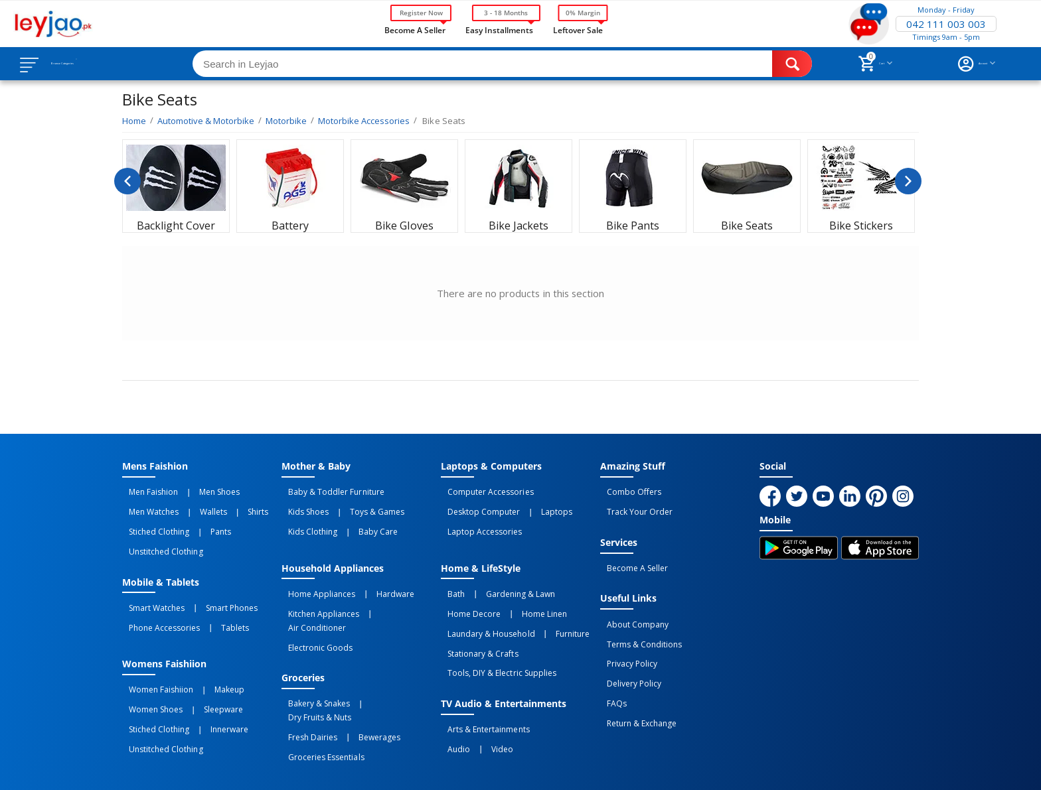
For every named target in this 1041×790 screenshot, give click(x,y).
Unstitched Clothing (159, 534)
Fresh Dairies (306, 671)
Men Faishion (146, 490)
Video (482, 700)
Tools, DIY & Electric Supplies (495, 635)
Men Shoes (199, 490)
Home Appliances (315, 576)
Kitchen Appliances (317, 591)
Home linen (523, 591)
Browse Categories (90, 63)
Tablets (214, 600)
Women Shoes (149, 671)
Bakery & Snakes (312, 657)
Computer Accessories (483, 490)
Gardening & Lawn (499, 576)
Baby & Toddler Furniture (329, 490)
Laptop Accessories (478, 519)
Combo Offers (627, 490)
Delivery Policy (627, 651)
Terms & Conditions (637, 621)
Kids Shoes (301, 505)
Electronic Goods (313, 606)
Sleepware (202, 671)
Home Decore (467, 591)
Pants (200, 519)
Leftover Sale (578, 29)
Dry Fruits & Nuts (382, 657)
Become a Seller (414, 29)
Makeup (209, 657)
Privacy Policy (625, 636)
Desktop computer (477, 505)
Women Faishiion (154, 657)
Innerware (209, 686)
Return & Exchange (635, 680)
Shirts (223, 505)
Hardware (375, 576)
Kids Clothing (306, 519)
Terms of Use (376, 768)
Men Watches (147, 505)
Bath (449, 576)
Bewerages (359, 671)
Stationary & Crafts (476, 620)
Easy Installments (499, 29)
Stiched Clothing (152, 519)
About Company (631, 607)
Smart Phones (211, 585)
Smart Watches (150, 585)
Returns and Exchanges (469, 768)
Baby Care (357, 519)
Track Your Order (633, 505)
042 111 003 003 (946, 24)
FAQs (610, 665)
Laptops (536, 505)
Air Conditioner (389, 591)
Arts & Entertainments (481, 686)
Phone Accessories (157, 600)
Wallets (192, 505)
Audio (452, 700)
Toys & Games (356, 505)
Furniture (552, 606)
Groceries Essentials (319, 686)
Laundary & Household (484, 606)
